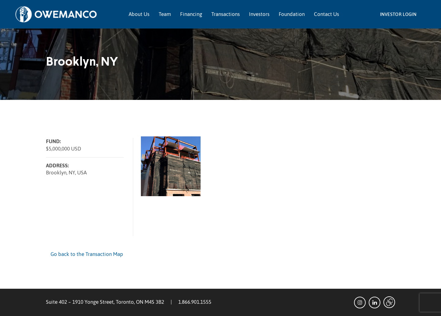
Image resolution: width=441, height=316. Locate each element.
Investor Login (398, 14)
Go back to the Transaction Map (87, 254)
